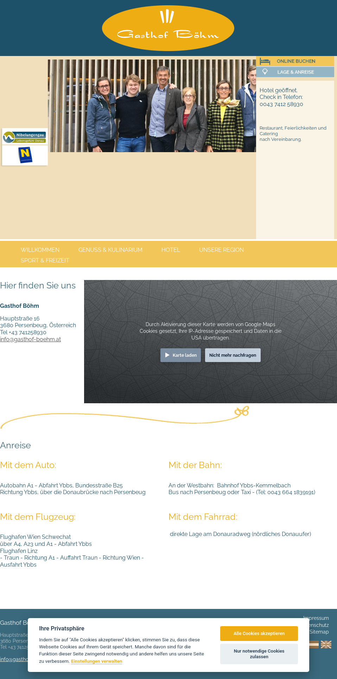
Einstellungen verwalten (96, 661)
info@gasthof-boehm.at (30, 339)
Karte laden (185, 355)
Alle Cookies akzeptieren (259, 633)
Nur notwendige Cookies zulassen (259, 653)
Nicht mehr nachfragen (232, 355)
